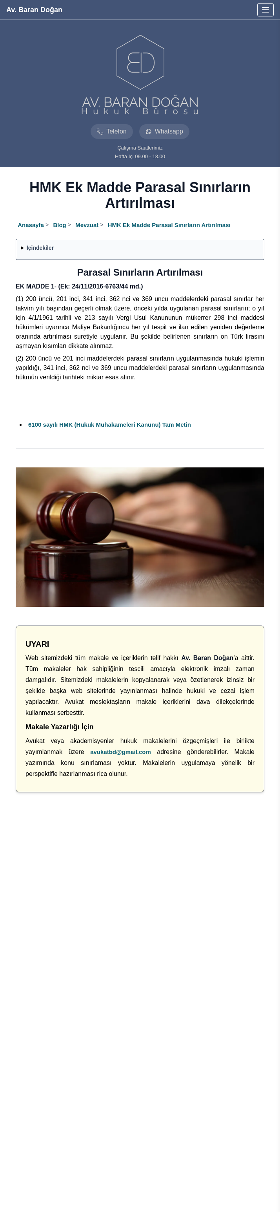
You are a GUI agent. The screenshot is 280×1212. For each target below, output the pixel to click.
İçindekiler (40, 248)
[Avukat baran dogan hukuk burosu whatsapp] (164, 131)
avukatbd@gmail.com (120, 751)
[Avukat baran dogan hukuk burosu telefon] (112, 131)
